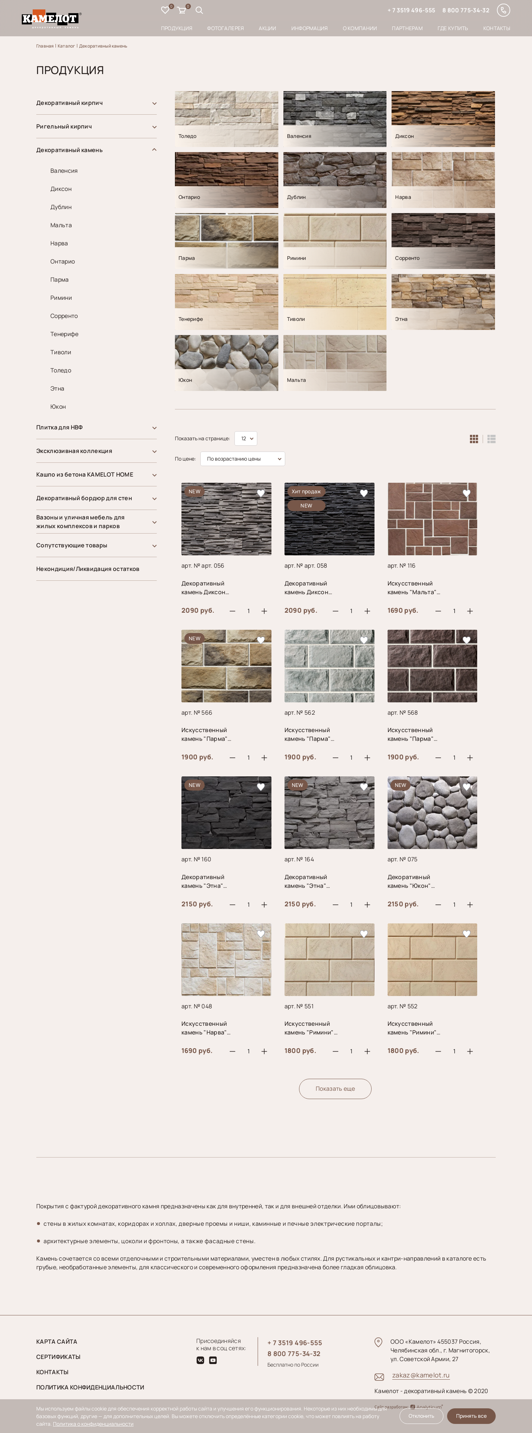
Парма (59, 279)
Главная (45, 46)
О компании (360, 28)
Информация (309, 28)
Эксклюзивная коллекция (74, 451)
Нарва (59, 243)
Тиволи (60, 352)
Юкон (58, 407)
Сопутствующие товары (71, 545)
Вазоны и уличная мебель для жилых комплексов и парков (80, 521)
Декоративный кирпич (69, 103)
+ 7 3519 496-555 (411, 10)
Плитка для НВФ (59, 427)
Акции (267, 28)
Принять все (471, 1415)
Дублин (60, 207)
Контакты (496, 28)
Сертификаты (58, 1357)
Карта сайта (57, 1342)
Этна (57, 388)
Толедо (60, 370)
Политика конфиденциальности (90, 1387)
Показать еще (335, 1089)
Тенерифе (64, 334)
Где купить (453, 28)
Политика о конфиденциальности (93, 1423)
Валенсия (64, 171)
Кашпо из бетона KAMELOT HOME (84, 474)
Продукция (177, 28)
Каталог (66, 46)
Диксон (60, 189)
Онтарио (62, 261)
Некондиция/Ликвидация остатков (88, 569)
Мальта (61, 225)
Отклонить (421, 1415)
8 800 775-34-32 (466, 10)
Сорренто (64, 316)
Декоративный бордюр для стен (84, 498)
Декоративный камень (103, 46)
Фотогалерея (225, 28)
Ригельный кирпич (64, 126)
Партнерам (407, 28)
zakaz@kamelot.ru (421, 1375)
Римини (61, 298)
